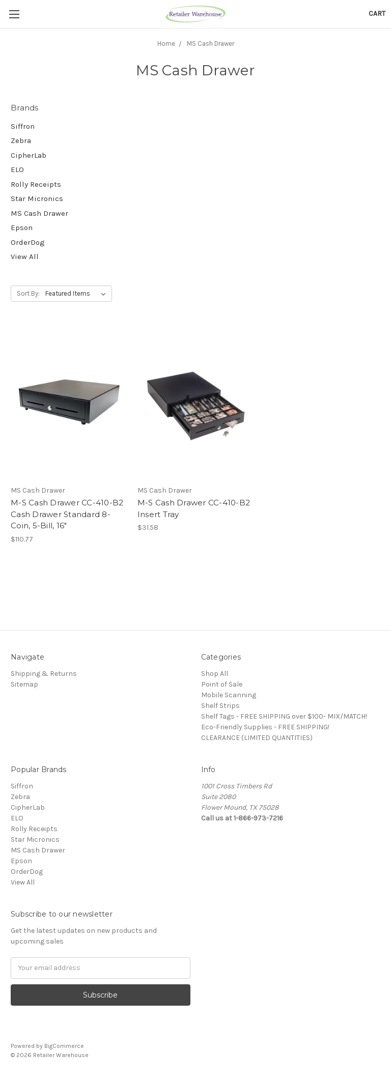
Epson (22, 227)
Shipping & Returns (44, 673)
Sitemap (24, 684)
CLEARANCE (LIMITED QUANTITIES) (257, 737)
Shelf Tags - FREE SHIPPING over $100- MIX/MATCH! (284, 716)
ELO (17, 169)
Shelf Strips (220, 705)
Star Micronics (37, 198)
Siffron (23, 126)
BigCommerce (64, 1045)
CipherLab (28, 155)
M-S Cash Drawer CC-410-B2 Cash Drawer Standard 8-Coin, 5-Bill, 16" (67, 514)
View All (25, 256)
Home (166, 43)
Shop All (214, 673)
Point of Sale (221, 684)
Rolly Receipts (36, 184)
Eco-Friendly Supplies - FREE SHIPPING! (265, 727)
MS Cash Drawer (210, 43)
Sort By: (28, 293)
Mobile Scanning (228, 695)
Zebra (21, 140)
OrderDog (28, 242)
